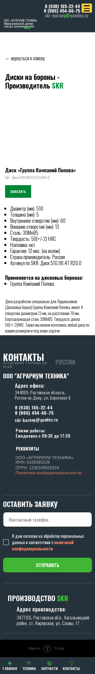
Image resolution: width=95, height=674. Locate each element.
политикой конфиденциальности (43, 545)
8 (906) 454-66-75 (62, 10)
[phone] (47, 519)
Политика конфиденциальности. (49, 472)
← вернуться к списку (25, 58)
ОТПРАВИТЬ (47, 564)
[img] (22, 9)
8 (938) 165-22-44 (62, 6)
